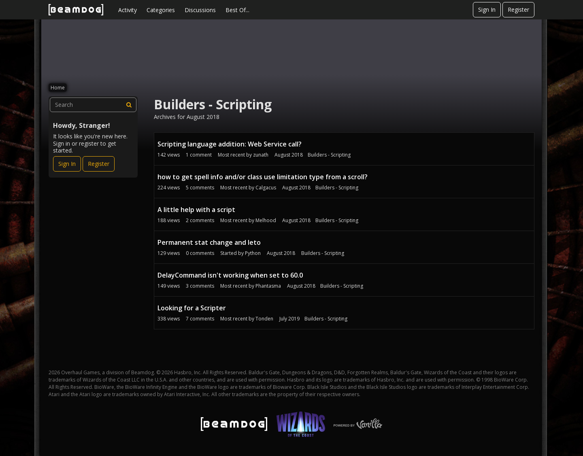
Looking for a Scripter (191, 307)
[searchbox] (93, 105)
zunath (260, 154)
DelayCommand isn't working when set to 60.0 (230, 275)
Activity (127, 10)
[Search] (129, 105)
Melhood (265, 220)
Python (253, 253)
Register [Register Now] (98, 164)
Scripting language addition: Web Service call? (229, 144)
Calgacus (265, 187)
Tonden (264, 318)
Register (518, 9)
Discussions (200, 10)
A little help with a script (196, 209)
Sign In (487, 9)
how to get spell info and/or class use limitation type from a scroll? (262, 176)
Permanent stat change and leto (209, 242)
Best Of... (237, 10)
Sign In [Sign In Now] (67, 164)
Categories (161, 10)
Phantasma (268, 285)
